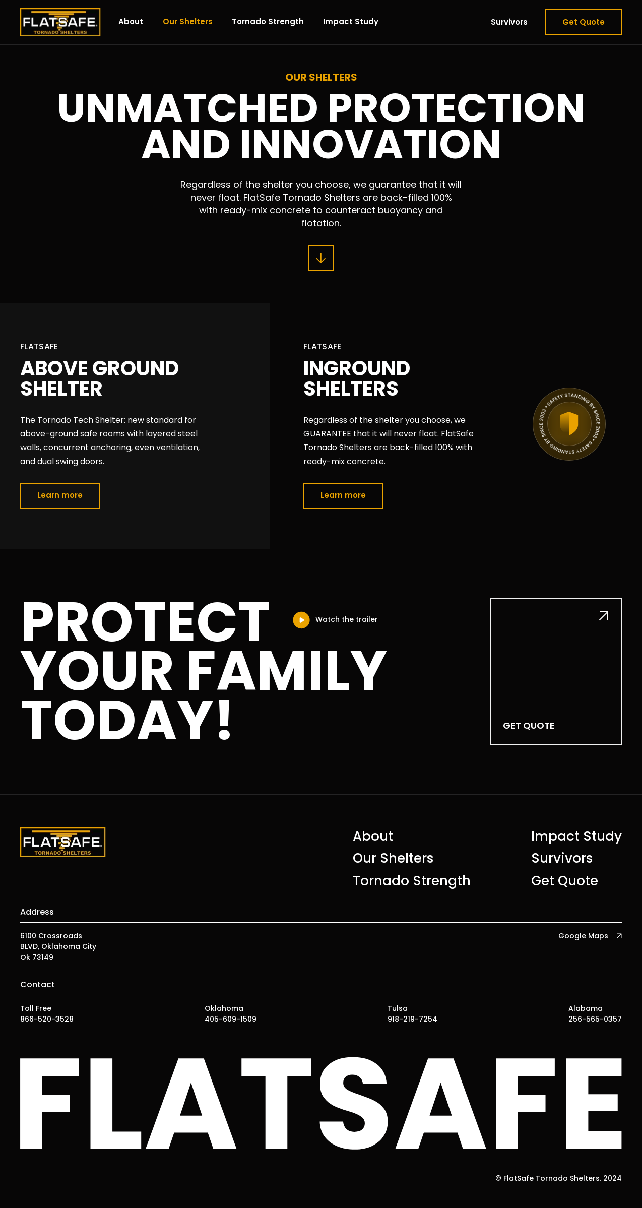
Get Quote (583, 22)
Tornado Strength (268, 21)
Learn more (60, 495)
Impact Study (350, 21)
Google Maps (583, 936)
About (130, 21)
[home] (60, 22)
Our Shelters (188, 21)
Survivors (509, 22)
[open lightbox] (334, 620)
